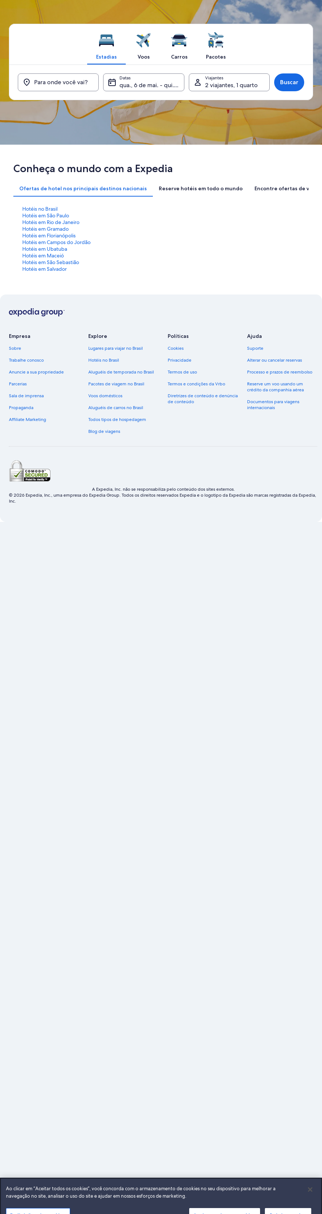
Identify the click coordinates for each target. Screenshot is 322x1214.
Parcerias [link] (18, 384)
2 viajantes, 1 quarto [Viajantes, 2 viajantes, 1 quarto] (231, 85)
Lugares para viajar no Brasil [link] (115, 348)
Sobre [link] (15, 348)
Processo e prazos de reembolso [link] (279, 372)
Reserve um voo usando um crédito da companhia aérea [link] (275, 387)
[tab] (106, 44)
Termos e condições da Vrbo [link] (196, 384)
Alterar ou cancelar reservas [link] (274, 360)
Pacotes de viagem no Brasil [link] (116, 384)
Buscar (289, 82)
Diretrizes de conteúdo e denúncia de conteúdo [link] (203, 399)
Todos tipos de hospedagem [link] (117, 419)
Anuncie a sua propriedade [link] (36, 372)
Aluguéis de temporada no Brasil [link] (121, 372)
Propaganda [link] (21, 408)
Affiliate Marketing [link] (27, 419)
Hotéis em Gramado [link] (45, 229)
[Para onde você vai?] (58, 82)
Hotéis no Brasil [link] (40, 208)
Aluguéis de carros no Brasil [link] (115, 408)
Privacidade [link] (179, 360)
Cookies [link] (176, 348)
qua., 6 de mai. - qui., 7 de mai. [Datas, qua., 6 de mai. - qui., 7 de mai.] (151, 85)
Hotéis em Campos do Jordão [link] (56, 242)
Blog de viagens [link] (104, 431)
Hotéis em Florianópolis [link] (49, 235)
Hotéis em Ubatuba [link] (44, 249)
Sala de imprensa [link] (26, 396)
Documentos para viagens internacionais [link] (273, 405)
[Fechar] (310, 1200)
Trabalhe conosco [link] (26, 360)
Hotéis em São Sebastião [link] (50, 262)
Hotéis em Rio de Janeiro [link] (50, 222)
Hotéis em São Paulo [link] (45, 215)
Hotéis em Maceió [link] (43, 255)
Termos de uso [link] (182, 372)
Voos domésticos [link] (105, 396)
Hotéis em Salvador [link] (44, 269)
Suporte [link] (255, 348)
